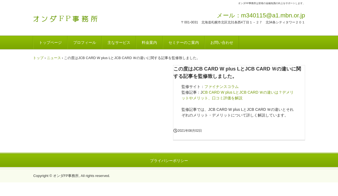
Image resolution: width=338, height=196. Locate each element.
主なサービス (118, 42)
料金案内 (149, 42)
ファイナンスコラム (221, 86)
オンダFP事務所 (71, 17)
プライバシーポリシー (169, 161)
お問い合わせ (221, 42)
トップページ (50, 42)
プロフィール (84, 42)
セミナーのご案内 (183, 42)
